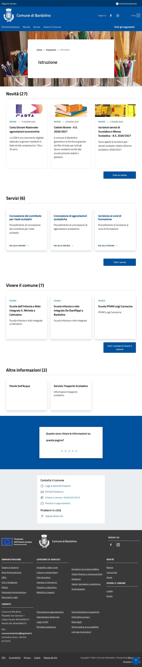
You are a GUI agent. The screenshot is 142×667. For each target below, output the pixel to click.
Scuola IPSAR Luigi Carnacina (115, 306)
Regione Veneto (9, 3)
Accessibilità (15, 657)
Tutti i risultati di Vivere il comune (119, 347)
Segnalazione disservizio (48, 617)
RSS (4, 657)
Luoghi (109, 591)
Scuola (12, 300)
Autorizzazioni (78, 589)
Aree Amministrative (11, 572)
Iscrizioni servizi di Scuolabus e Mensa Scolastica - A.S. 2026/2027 (114, 131)
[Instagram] (112, 15)
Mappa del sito (50, 657)
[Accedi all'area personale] (126, 3)
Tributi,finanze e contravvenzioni (87, 574)
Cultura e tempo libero (47, 572)
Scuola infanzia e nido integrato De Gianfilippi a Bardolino (68, 310)
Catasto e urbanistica (47, 587)
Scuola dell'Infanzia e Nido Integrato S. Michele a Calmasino (25, 310)
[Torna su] (136, 661)
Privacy (27, 657)
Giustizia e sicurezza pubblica (85, 569)
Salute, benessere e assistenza (86, 584)
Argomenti (51, 49)
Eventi (109, 596)
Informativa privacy (81, 617)
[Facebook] (105, 15)
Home (39, 49)
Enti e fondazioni (9, 582)
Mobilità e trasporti (46, 592)
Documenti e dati (10, 597)
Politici (5, 587)
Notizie (13, 121)
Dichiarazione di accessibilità (85, 627)
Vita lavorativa (43, 577)
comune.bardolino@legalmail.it (17, 633)
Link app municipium (81, 632)
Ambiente (76, 579)
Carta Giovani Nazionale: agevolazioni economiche (25, 129)
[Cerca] (137, 15)
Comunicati (111, 572)
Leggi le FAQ (42, 622)
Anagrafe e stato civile (47, 567)
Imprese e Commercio (47, 582)
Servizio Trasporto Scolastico (71, 386)
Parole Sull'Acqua (19, 386)
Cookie (37, 657)
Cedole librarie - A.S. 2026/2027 (66, 129)
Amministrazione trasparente (85, 612)
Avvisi (109, 577)
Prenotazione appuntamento (50, 612)
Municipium (133, 657)
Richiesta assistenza (46, 627)
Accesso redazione (131, 661)
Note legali (77, 622)
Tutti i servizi (120, 262)
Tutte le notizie (120, 175)
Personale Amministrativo (14, 592)
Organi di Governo (10, 567)
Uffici (4, 577)
